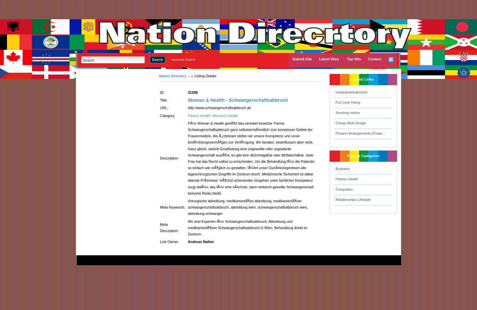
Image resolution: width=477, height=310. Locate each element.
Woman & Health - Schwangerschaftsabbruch (238, 100)
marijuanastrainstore (352, 92)
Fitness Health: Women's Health (213, 116)
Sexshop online (348, 113)
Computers (344, 189)
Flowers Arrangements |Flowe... (360, 133)
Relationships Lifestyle (353, 200)
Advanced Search (183, 59)
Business (343, 169)
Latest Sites (329, 59)
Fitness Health (347, 179)
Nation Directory (172, 76)
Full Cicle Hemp (348, 102)
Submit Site (302, 59)
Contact (374, 59)
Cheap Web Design (351, 123)
